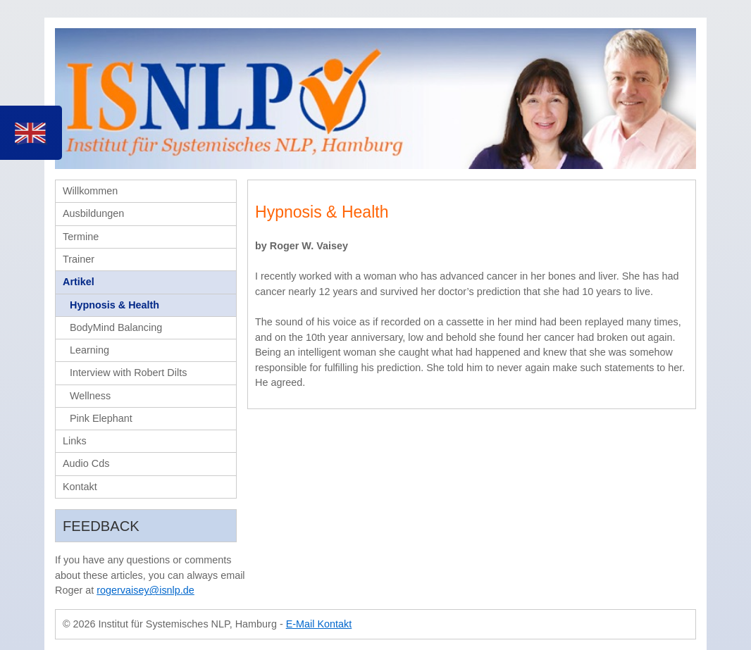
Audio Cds (86, 463)
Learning (89, 350)
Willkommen (90, 190)
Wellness (90, 395)
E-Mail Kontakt (319, 624)
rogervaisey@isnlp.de (145, 590)
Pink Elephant (101, 418)
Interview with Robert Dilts (128, 372)
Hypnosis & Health (114, 305)
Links (75, 440)
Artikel (78, 281)
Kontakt (80, 486)
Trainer (78, 259)
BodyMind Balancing (116, 327)
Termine (81, 236)
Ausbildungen (93, 213)
